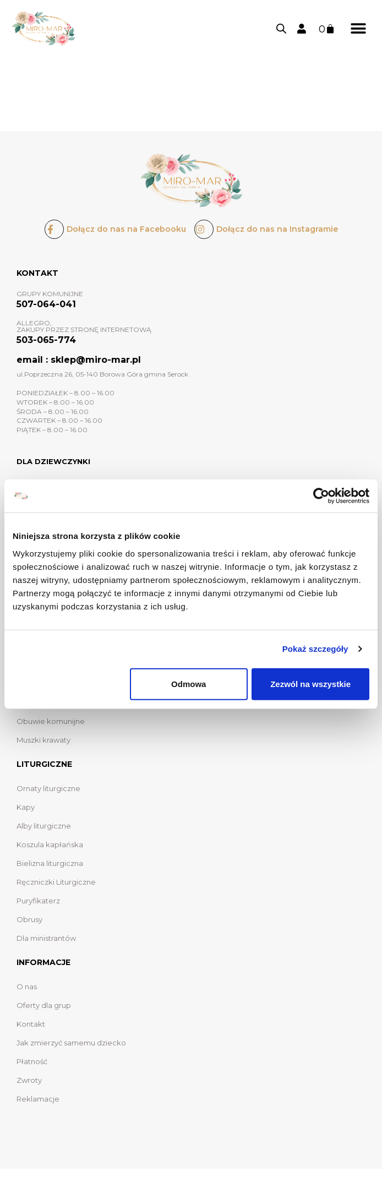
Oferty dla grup (44, 1005)
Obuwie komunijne (51, 721)
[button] (358, 28)
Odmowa (188, 683)
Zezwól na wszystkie (310, 683)
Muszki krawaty (43, 739)
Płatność (32, 1061)
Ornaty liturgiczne (48, 788)
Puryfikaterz (38, 900)
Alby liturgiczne (44, 825)
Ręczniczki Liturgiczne (56, 882)
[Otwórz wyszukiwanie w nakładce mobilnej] (281, 29)
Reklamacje (38, 1098)
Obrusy (29, 919)
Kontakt (31, 1024)
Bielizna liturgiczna (50, 863)
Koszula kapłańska (50, 844)
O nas (27, 986)
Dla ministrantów (46, 938)
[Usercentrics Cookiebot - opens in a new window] (321, 496)
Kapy (26, 807)
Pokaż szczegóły (315, 648)
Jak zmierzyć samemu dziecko (71, 1042)
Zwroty (29, 1080)
